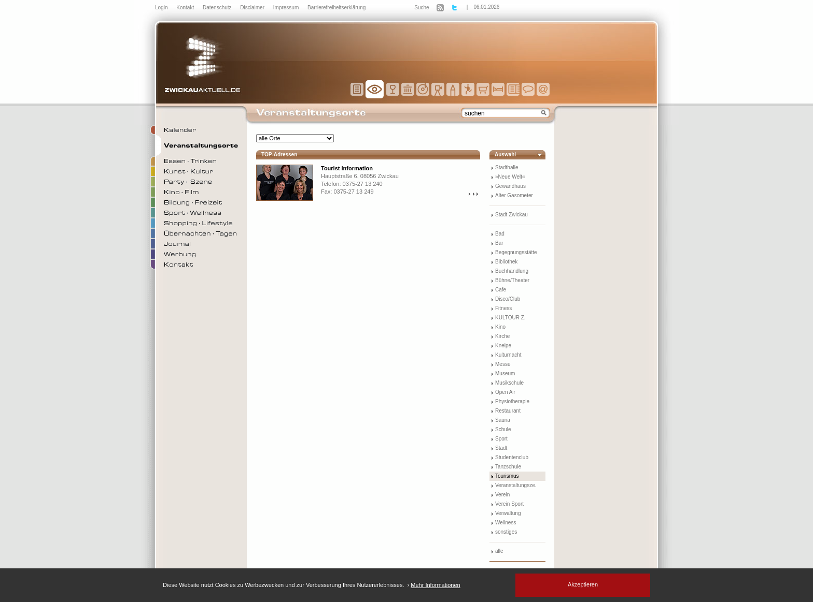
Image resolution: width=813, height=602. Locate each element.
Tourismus (507, 476)
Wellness (505, 522)
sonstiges (506, 532)
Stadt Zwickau (511, 214)
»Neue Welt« (510, 177)
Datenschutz (218, 7)
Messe (502, 364)
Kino (500, 327)
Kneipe (503, 345)
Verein (502, 494)
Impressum (286, 7)
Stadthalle (506, 167)
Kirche (502, 336)
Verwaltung (508, 513)
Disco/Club (507, 299)
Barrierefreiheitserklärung (336, 7)
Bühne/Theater (512, 280)
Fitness (503, 308)
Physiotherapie (512, 401)
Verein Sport (509, 504)
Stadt (501, 448)
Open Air (505, 392)
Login (162, 7)
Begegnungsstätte (516, 252)
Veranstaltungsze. (516, 485)
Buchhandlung (511, 271)
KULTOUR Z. (510, 317)
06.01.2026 (486, 7)
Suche (421, 7)
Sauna (502, 420)
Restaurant (508, 411)
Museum (505, 373)
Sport (501, 439)
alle (499, 551)
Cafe (500, 289)
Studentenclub (511, 457)
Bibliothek (506, 262)
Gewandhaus (510, 186)
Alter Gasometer (514, 195)
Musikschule (509, 383)
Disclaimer (252, 7)
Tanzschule (508, 466)
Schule (503, 429)
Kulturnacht (508, 355)
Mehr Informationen (435, 585)
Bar (499, 243)
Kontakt (185, 7)
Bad (499, 234)
